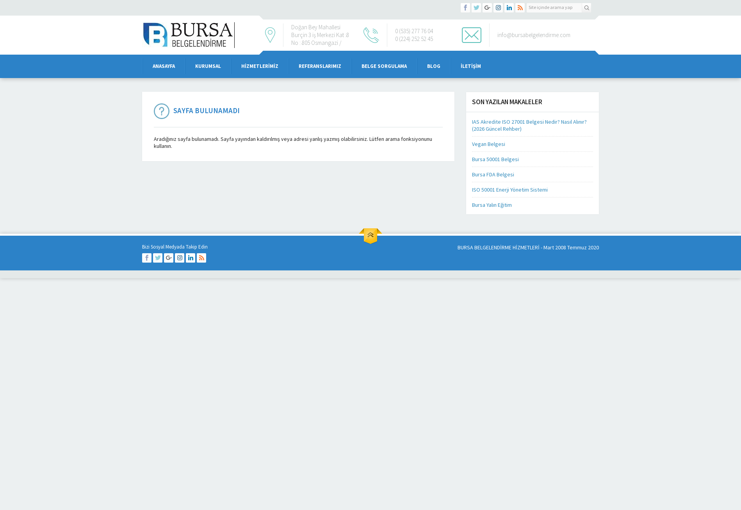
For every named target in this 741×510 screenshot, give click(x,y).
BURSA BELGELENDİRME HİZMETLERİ (499, 247)
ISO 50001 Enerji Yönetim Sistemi (510, 189)
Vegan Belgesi (488, 143)
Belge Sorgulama (384, 66)
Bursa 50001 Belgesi (495, 159)
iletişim (471, 66)
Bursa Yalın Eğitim (492, 204)
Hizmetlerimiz (259, 66)
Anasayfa (164, 66)
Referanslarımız (320, 66)
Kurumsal (208, 66)
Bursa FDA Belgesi (493, 174)
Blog (433, 66)
